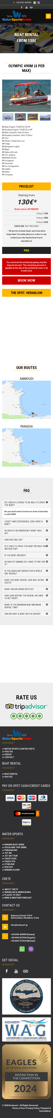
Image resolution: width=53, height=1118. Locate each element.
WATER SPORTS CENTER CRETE (20, 749)
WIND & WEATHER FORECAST (18, 898)
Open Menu (48, 16)
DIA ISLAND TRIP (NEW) (15, 847)
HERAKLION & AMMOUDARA (18, 892)
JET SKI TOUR (11, 856)
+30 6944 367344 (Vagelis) (23, 938)
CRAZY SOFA (10, 858)
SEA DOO (9, 867)
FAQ (26, 250)
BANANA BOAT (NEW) (14, 844)
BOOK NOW (26, 280)
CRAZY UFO (10, 861)
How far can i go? (13, 539)
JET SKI (8, 853)
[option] (26, 96)
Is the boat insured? (15, 555)
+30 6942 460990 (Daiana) (23, 934)
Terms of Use (18, 1108)
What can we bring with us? (19, 589)
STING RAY (10, 864)
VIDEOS (8, 754)
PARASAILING (11, 850)
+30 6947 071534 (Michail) (23, 941)
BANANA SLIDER (12, 870)
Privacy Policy (32, 1108)
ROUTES (8, 777)
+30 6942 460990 (23, 2)
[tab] (26, 504)
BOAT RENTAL (11, 774)
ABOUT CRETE (11, 889)
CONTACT (9, 757)
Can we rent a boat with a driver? (22, 614)
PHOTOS (9, 752)
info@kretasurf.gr (18, 925)
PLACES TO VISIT (13, 895)
